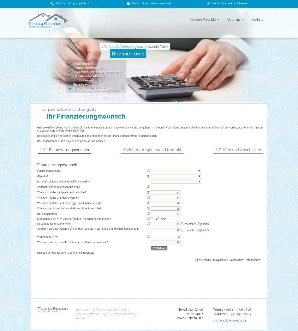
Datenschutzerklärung (110, 309)
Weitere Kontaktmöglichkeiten (230, 3)
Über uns (235, 19)
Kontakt (257, 19)
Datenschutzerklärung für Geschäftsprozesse (106, 314)
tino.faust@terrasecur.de (156, 3)
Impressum (83, 309)
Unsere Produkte (205, 19)
